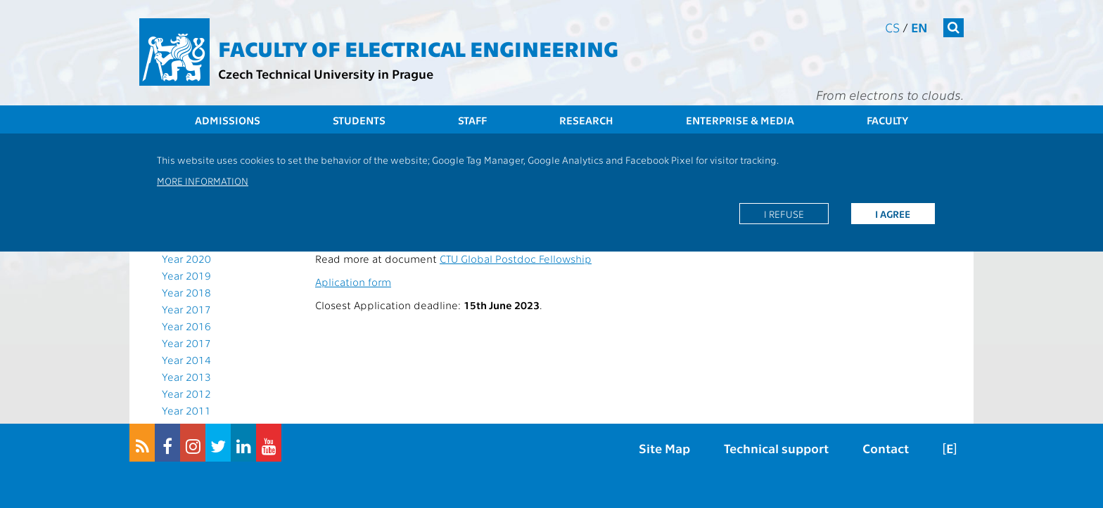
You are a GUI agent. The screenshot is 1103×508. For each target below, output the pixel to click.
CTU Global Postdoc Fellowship (516, 258)
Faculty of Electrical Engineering (418, 47)
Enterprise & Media (740, 120)
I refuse (784, 213)
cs (892, 27)
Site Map (664, 448)
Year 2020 (186, 258)
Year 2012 (186, 393)
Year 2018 (186, 292)
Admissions (227, 120)
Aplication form (353, 281)
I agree (892, 213)
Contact (885, 448)
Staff (472, 120)
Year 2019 (186, 275)
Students (359, 120)
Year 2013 (186, 376)
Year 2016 (186, 326)
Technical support (776, 448)
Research (586, 120)
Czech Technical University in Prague (325, 73)
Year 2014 (186, 359)
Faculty (887, 120)
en (919, 27)
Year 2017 (186, 309)
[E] (950, 448)
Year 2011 (186, 410)
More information (202, 180)
